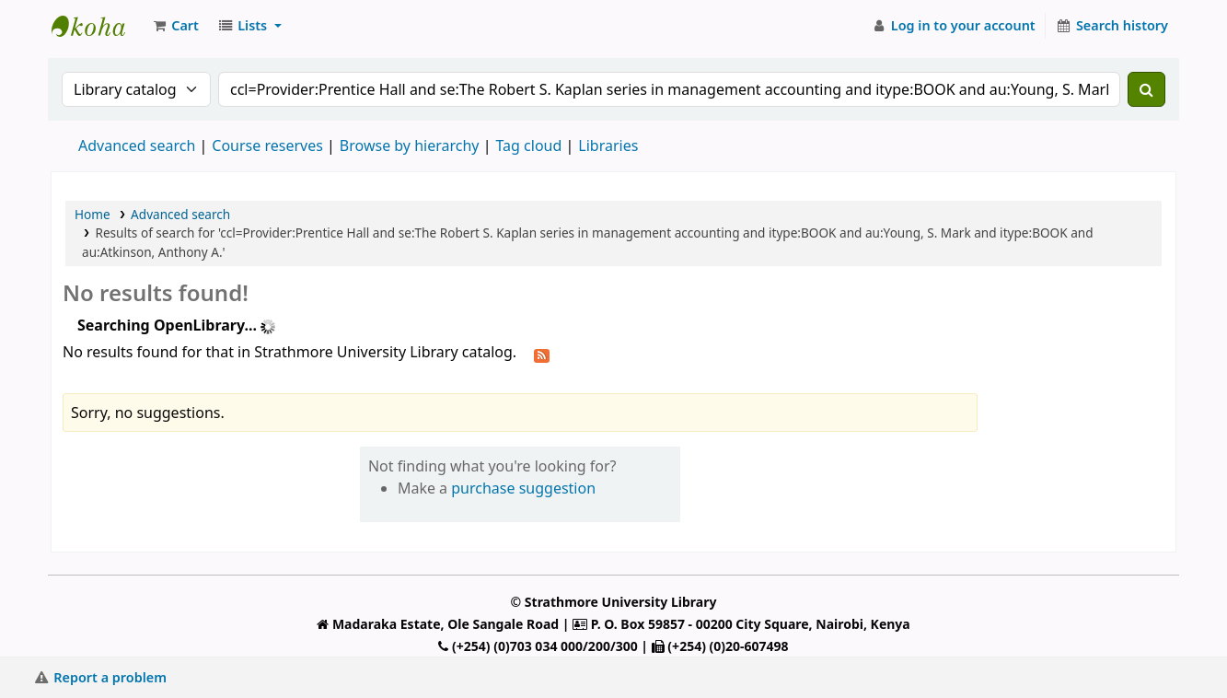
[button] (175, 25)
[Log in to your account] (953, 25)
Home (92, 214)
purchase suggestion (523, 488)
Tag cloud (528, 145)
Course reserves (267, 145)
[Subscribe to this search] (541, 353)
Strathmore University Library (98, 25)
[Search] (1146, 89)
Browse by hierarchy (410, 145)
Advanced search (136, 145)
